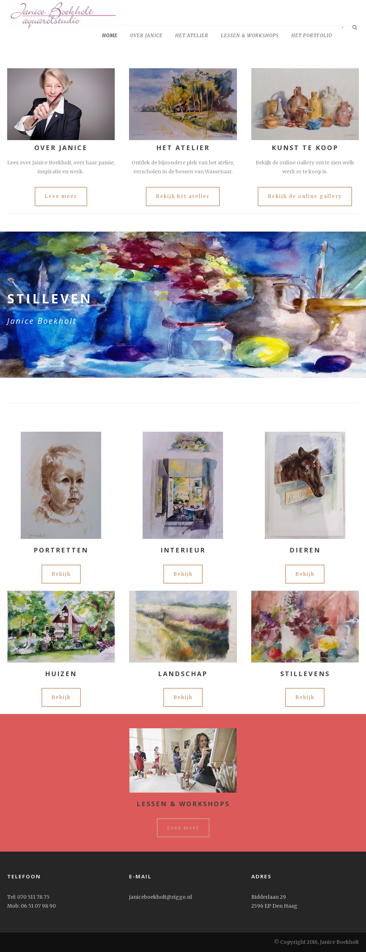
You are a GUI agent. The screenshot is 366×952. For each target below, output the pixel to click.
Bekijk (61, 574)
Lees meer (61, 196)
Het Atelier (191, 36)
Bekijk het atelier (183, 196)
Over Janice (146, 36)
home (110, 36)
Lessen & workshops (250, 36)
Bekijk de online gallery (305, 196)
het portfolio (311, 36)
